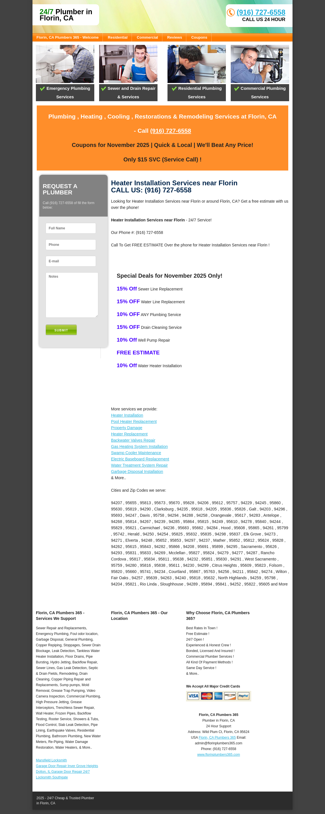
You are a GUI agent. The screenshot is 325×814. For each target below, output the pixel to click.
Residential (118, 37)
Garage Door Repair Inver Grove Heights (67, 766)
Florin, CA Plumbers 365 (217, 738)
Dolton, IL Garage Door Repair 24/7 (63, 772)
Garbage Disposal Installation (137, 471)
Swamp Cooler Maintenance (136, 452)
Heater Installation (127, 415)
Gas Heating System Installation (139, 446)
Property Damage (126, 427)
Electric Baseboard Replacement (140, 459)
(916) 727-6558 (261, 12)
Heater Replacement (129, 434)
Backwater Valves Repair (133, 440)
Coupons (199, 37)
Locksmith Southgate (52, 777)
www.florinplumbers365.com (218, 755)
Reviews (174, 37)
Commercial (147, 37)
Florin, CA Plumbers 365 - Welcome (67, 37)
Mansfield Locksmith (51, 760)
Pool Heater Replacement (134, 421)
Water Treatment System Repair (139, 465)
